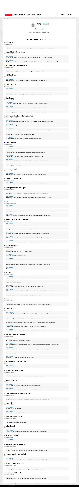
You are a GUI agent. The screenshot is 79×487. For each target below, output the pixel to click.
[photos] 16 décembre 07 (12, 435)
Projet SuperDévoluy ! (11, 75)
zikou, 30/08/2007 (9, 214)
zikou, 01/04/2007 (9, 182)
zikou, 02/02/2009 (9, 151)
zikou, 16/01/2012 (9, 79)
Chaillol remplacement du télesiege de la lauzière (18, 394)
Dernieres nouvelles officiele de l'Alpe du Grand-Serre (19, 116)
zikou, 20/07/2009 (9, 92)
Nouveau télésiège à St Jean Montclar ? (16, 52)
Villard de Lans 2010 (11, 84)
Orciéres (8, 299)
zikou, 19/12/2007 (9, 439)
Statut (47, 32)
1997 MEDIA (12, 486)
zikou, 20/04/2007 (9, 110)
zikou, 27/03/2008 (9, 312)
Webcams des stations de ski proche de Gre (17, 454)
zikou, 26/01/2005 (9, 240)
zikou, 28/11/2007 (9, 458)
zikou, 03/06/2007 (9, 285)
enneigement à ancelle (11, 169)
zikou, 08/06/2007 (9, 276)
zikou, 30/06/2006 (9, 339)
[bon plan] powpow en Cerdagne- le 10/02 (16, 361)
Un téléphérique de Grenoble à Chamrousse (17, 219)
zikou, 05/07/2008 (9, 163)
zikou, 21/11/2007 (9, 106)
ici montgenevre (10, 98)
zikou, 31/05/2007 (9, 289)
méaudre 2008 (9, 403)
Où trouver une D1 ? (11, 42)
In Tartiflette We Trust (35, 15)
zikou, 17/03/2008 (9, 325)
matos (27, 15)
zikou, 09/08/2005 (9, 133)
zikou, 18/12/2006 (9, 196)
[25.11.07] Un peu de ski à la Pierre (15, 463)
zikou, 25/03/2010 (9, 88)
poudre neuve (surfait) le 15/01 (14, 417)
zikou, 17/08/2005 (9, 128)
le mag (14, 15)
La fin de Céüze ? (10, 272)
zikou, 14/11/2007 (9, 303)
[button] (71, 14)
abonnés (35, 29)
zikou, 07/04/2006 (9, 356)
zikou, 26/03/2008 (9, 321)
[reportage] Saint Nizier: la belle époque (16, 188)
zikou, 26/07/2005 (9, 137)
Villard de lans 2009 (11, 142)
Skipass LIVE (38, 32)
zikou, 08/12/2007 (9, 449)
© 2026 (61, 486)
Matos (34, 32)
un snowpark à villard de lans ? (14, 178)
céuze (7, 201)
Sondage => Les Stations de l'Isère (15, 371)
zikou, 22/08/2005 (9, 120)
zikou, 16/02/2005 (9, 223)
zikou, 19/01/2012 (9, 69)
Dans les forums (13, 18)
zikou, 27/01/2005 (9, 236)
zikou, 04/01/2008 (9, 209)
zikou (39, 24)
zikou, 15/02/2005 (9, 227)
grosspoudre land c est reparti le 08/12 (16, 445)
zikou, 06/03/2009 (9, 146)
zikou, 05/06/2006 (9, 351)
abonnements (42, 29)
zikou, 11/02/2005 (9, 365)
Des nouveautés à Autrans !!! (13, 473)
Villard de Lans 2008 (11, 308)
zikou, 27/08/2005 (9, 430)
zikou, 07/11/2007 (9, 477)
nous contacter (67, 486)
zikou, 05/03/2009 (9, 173)
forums (23, 15)
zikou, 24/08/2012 (9, 56)
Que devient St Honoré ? (12, 246)
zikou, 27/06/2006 (9, 343)
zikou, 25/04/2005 (9, 250)
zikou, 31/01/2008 (9, 407)
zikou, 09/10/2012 (9, 46)
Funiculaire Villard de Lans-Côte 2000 (15, 335)
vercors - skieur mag (11, 380)
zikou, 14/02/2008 (9, 329)
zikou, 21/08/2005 (9, 124)
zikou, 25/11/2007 (9, 102)
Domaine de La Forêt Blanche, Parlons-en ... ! (17, 65)
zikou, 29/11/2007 (9, 467)
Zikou (8, 18)
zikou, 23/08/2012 (9, 60)
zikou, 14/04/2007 (9, 384)
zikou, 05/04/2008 (9, 374)
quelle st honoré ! (10, 426)
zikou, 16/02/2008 (9, 205)
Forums (43, 32)
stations (18, 15)
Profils (5, 18)
